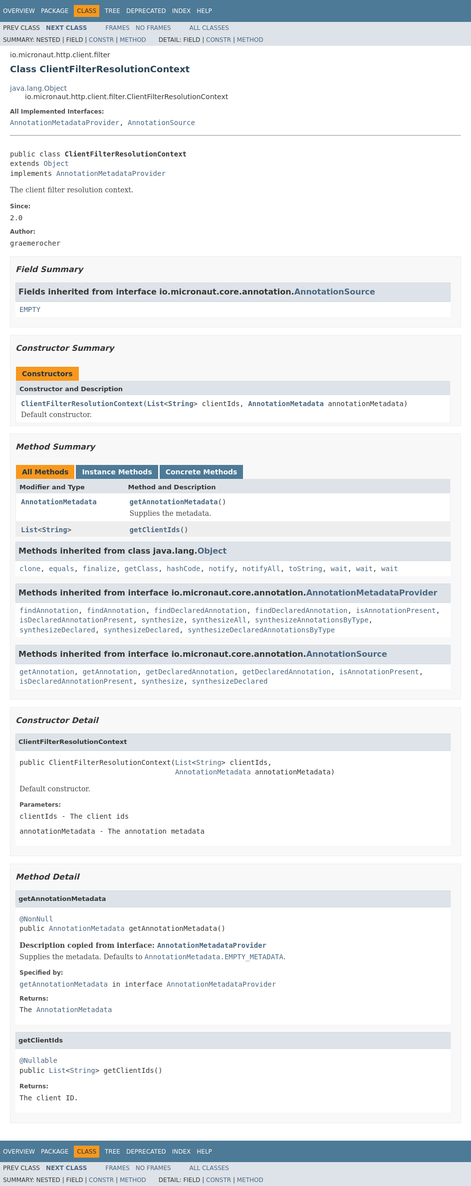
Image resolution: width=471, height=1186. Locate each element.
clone (29, 569)
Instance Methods (117, 472)
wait (339, 569)
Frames (117, 27)
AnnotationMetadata (286, 404)
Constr (101, 39)
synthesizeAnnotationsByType (312, 620)
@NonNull (36, 919)
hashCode (183, 569)
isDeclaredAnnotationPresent (76, 620)
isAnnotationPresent (396, 610)
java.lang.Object (38, 88)
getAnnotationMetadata (174, 502)
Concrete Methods (201, 472)
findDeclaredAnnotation (200, 610)
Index (181, 10)
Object (56, 163)
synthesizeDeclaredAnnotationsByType (261, 630)
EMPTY (29, 309)
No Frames (153, 27)
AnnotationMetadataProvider (64, 123)
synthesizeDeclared (57, 630)
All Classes (209, 27)
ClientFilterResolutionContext (82, 404)
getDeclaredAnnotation (190, 672)
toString (305, 569)
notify (221, 569)
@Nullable (38, 1060)
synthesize (162, 620)
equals (61, 569)
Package (54, 10)
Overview (19, 10)
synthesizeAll (219, 620)
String (181, 404)
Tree (112, 10)
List (155, 404)
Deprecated (146, 10)
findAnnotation (48, 610)
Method (133, 39)
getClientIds (155, 530)
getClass (141, 569)
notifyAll (261, 569)
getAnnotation (46, 672)
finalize (99, 569)
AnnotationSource (161, 123)
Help (204, 10)
